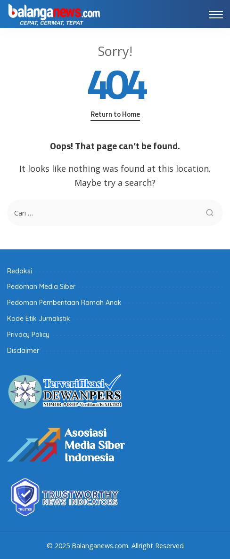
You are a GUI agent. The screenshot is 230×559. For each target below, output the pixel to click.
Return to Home (115, 114)
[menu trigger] (216, 14)
